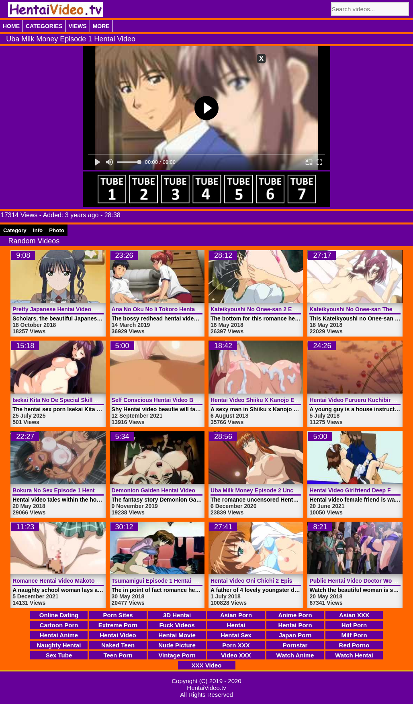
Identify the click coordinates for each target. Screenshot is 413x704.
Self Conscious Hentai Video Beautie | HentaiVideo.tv (183, 400)
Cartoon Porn (59, 625)
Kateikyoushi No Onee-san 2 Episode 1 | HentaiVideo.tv (284, 309)
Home (11, 26)
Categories (44, 26)
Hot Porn (354, 625)
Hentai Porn (295, 625)
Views (78, 26)
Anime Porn (295, 615)
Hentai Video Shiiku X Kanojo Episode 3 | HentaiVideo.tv (286, 400)
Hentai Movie (177, 635)
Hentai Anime (59, 635)
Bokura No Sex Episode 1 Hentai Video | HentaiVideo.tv (86, 490)
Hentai (236, 625)
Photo (56, 230)
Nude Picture (177, 645)
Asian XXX (354, 615)
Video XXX (236, 655)
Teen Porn (117, 655)
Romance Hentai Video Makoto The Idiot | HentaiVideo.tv (87, 580)
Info (38, 230)
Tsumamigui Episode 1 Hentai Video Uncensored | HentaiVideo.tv (199, 580)
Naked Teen (118, 645)
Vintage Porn (176, 655)
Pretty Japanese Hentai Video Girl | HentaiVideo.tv (79, 309)
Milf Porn (354, 635)
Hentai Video (118, 635)
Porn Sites (118, 615)
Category (15, 230)
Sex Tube (59, 655)
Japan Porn (295, 635)
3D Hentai (177, 615)
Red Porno (354, 645)
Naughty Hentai (59, 645)
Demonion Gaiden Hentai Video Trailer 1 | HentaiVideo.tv (187, 490)
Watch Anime (295, 655)
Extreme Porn (118, 625)
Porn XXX (235, 645)
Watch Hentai (354, 655)
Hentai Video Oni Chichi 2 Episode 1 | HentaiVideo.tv (281, 580)
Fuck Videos (176, 625)
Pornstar (295, 645)
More (101, 26)
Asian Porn (236, 615)
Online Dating (59, 615)
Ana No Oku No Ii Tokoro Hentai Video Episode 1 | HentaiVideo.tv (198, 309)
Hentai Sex (236, 635)
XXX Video (207, 665)
